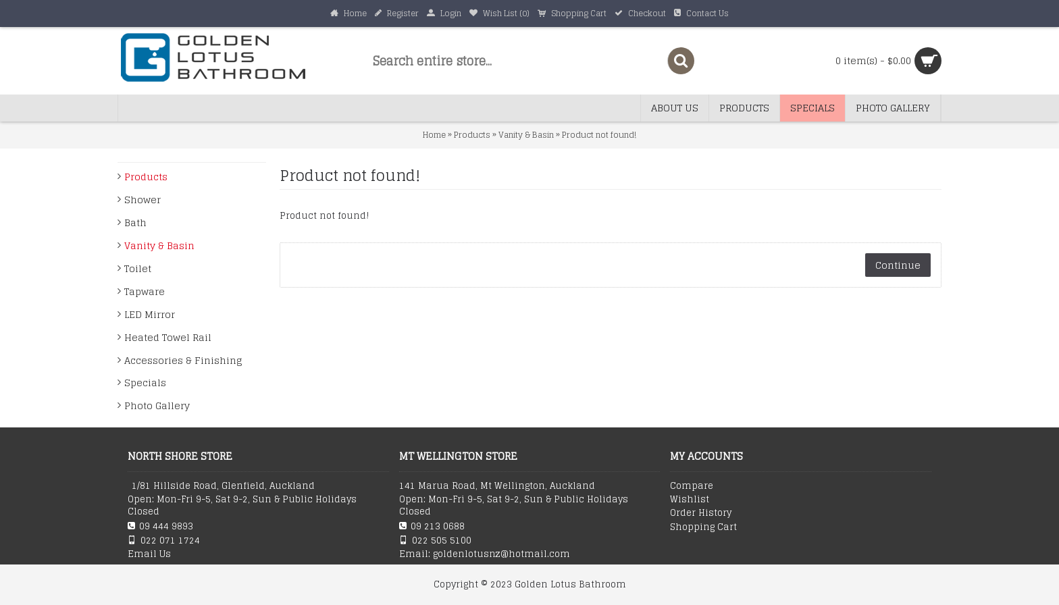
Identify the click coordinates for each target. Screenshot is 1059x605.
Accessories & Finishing (183, 360)
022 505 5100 (435, 540)
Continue (898, 265)
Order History (700, 513)
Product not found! (599, 135)
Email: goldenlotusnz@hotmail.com (484, 554)
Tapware (144, 291)
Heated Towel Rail (167, 337)
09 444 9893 (160, 526)
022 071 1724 (164, 540)
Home (434, 135)
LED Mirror (149, 314)
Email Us (149, 554)
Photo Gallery (157, 405)
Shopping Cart (703, 527)
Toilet (137, 268)
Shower (142, 199)
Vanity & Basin (526, 135)
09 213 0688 (432, 526)
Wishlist (689, 500)
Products (472, 135)
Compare (691, 486)
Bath (135, 222)
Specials (145, 382)
